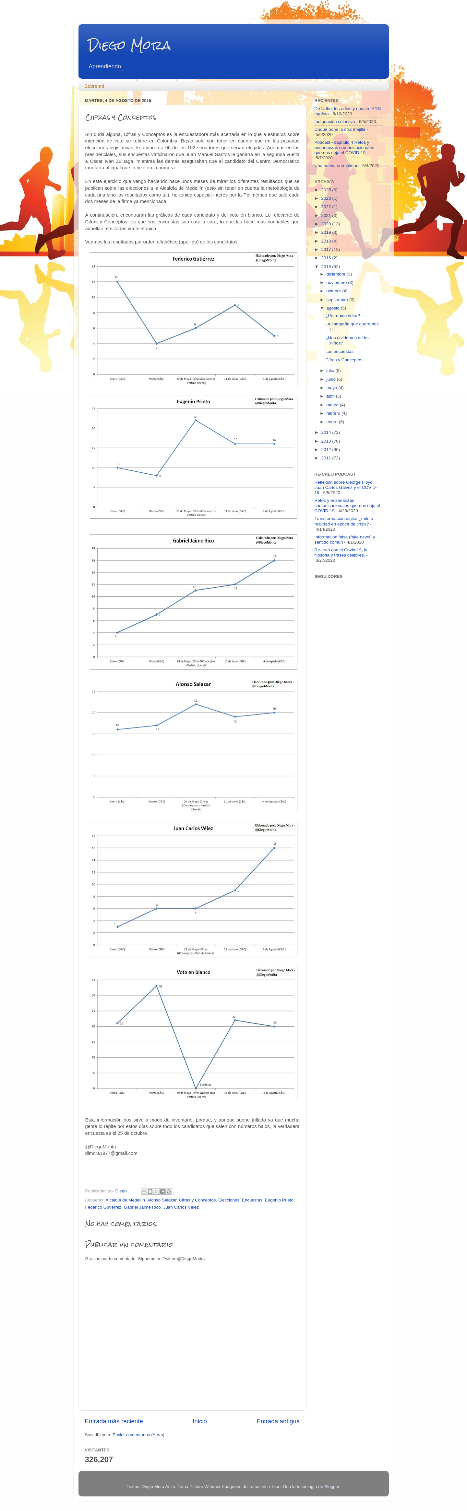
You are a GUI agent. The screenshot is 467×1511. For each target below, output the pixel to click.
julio (331, 370)
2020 (326, 223)
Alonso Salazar (161, 1200)
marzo (333, 404)
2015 (326, 266)
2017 (326, 249)
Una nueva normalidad (337, 165)
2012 (326, 449)
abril (331, 396)
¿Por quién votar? (342, 315)
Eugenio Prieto (279, 1200)
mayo (333, 387)
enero (333, 421)
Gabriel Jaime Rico (142, 1207)
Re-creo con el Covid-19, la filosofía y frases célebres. (341, 552)
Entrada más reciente (114, 1421)
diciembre (337, 274)
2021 (326, 215)
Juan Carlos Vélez (181, 1207)
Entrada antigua (278, 1421)
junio (332, 379)
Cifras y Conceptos (197, 1200)
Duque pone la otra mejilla (340, 129)
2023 (326, 198)
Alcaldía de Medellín (125, 1200)
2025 (326, 189)
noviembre (337, 282)
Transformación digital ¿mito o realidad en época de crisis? (344, 521)
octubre (334, 290)
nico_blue (271, 1486)
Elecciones (228, 1200)
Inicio (200, 1421)
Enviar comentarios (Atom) (138, 1434)
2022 (326, 206)
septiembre (338, 299)
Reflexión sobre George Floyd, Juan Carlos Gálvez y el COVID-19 (346, 487)
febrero (334, 413)
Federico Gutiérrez (103, 1207)
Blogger (331, 1486)
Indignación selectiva (335, 121)
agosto (334, 308)
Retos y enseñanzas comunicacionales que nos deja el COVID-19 (347, 505)
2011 (326, 458)
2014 (326, 432)
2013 (326, 441)
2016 (326, 257)
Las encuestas (339, 351)
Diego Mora (129, 45)
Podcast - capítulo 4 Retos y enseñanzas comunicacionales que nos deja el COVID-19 (344, 147)
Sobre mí (94, 86)
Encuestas (252, 1200)
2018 (326, 241)
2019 (326, 232)
